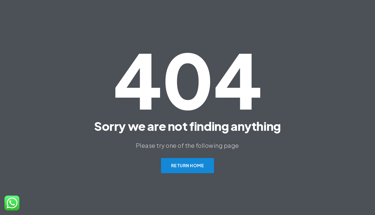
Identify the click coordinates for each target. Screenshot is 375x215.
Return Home (187, 165)
